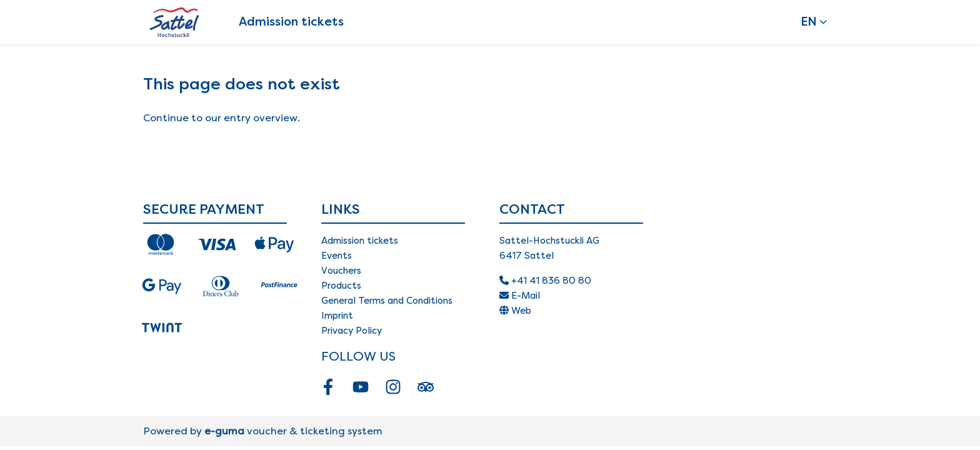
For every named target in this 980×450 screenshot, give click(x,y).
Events (336, 255)
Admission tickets (291, 21)
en (809, 21)
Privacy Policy (351, 330)
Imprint (337, 315)
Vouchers (341, 270)
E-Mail (519, 295)
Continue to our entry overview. (221, 118)
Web (515, 310)
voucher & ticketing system (293, 431)
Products (341, 285)
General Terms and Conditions (386, 300)
